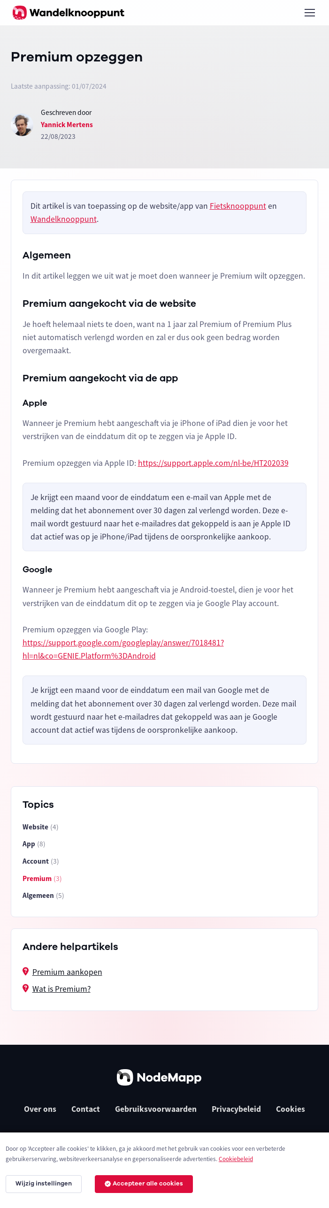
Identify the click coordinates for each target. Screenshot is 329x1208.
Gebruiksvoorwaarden (156, 1109)
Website (41, 827)
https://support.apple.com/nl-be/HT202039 (213, 463)
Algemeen (43, 896)
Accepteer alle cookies (144, 1183)
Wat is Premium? (61, 989)
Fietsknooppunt (238, 206)
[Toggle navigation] (309, 12)
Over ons (40, 1109)
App (34, 844)
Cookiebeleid (236, 1159)
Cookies (290, 1109)
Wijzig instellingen (43, 1183)
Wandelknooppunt (64, 219)
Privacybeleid (236, 1109)
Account (41, 861)
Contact (85, 1109)
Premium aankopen (67, 972)
